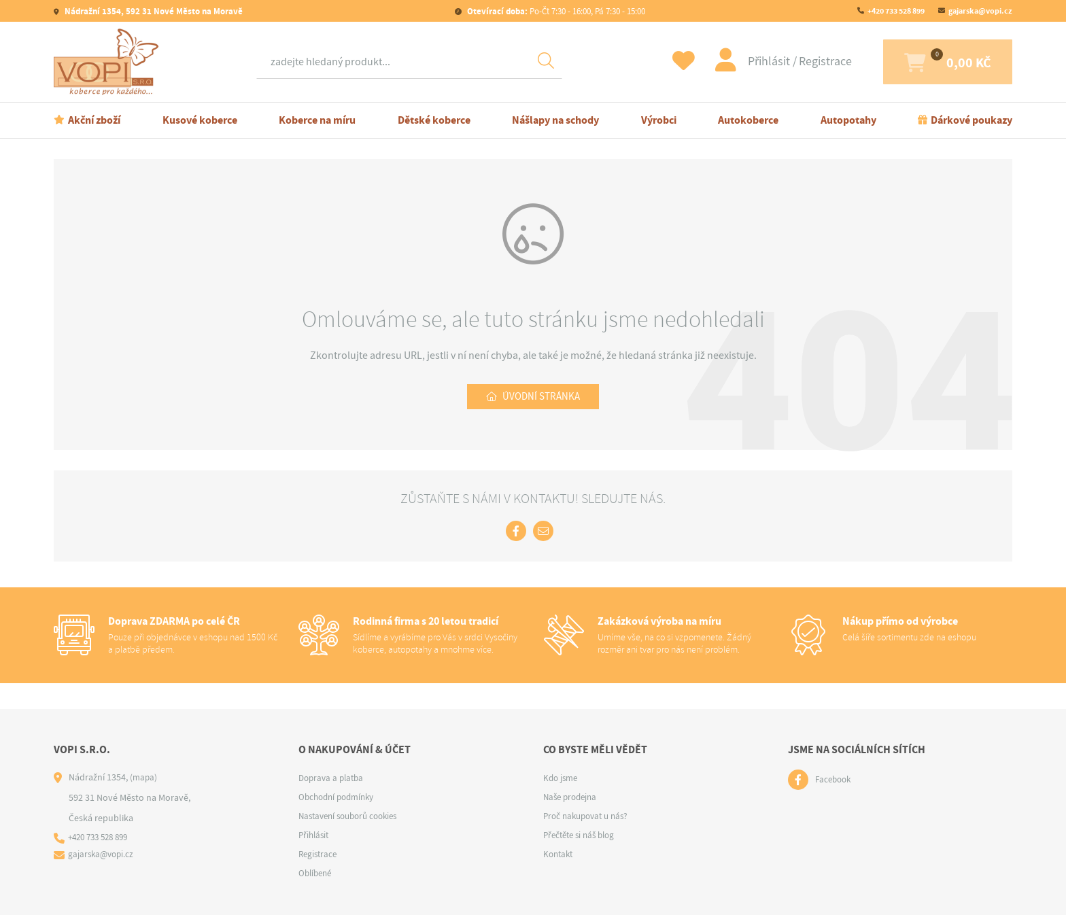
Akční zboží (94, 120)
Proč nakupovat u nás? (589, 816)
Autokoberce (748, 120)
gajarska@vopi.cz (980, 10)
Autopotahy (848, 120)
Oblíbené (316, 873)
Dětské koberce (434, 120)
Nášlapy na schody (555, 120)
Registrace (788, 61)
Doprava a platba (333, 778)
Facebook (835, 780)
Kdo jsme (562, 778)
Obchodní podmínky (339, 797)
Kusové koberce (199, 120)
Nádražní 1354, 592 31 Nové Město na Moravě (153, 11)
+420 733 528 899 (896, 10)
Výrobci (658, 120)
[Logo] (109, 62)
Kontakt (559, 854)
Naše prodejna (572, 797)
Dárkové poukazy (971, 120)
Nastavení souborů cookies (353, 816)
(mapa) (144, 777)
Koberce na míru (317, 120)
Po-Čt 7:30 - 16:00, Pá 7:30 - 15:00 (555, 11)
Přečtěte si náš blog (582, 835)
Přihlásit (733, 61)
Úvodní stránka (541, 397)
